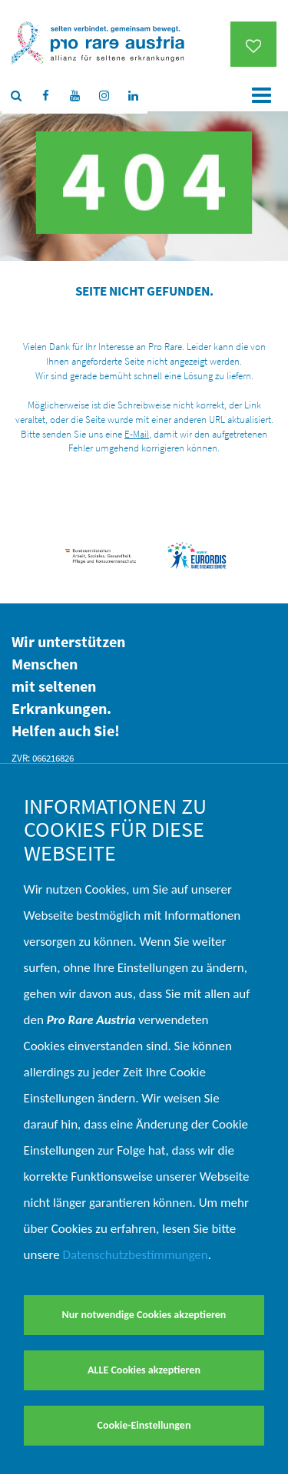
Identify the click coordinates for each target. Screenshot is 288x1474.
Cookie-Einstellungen (144, 1425)
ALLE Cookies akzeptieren (144, 1370)
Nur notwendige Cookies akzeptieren (144, 1314)
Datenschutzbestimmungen (135, 1255)
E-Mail (136, 434)
